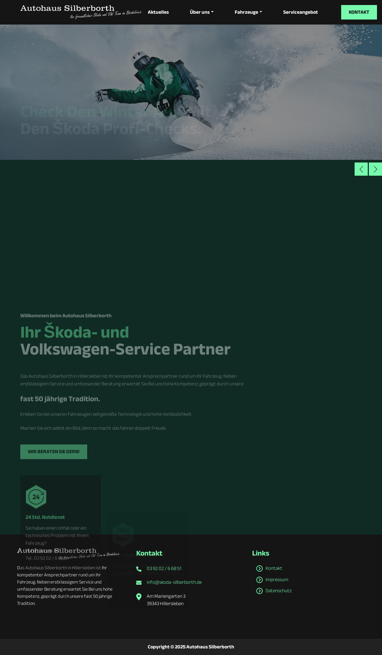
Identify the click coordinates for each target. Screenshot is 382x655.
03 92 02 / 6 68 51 (164, 568)
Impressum (277, 579)
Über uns (200, 12)
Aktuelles (158, 12)
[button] (375, 169)
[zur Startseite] (80, 12)
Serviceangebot (300, 12)
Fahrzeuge (246, 12)
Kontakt (359, 12)
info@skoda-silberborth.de (174, 582)
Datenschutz (279, 590)
